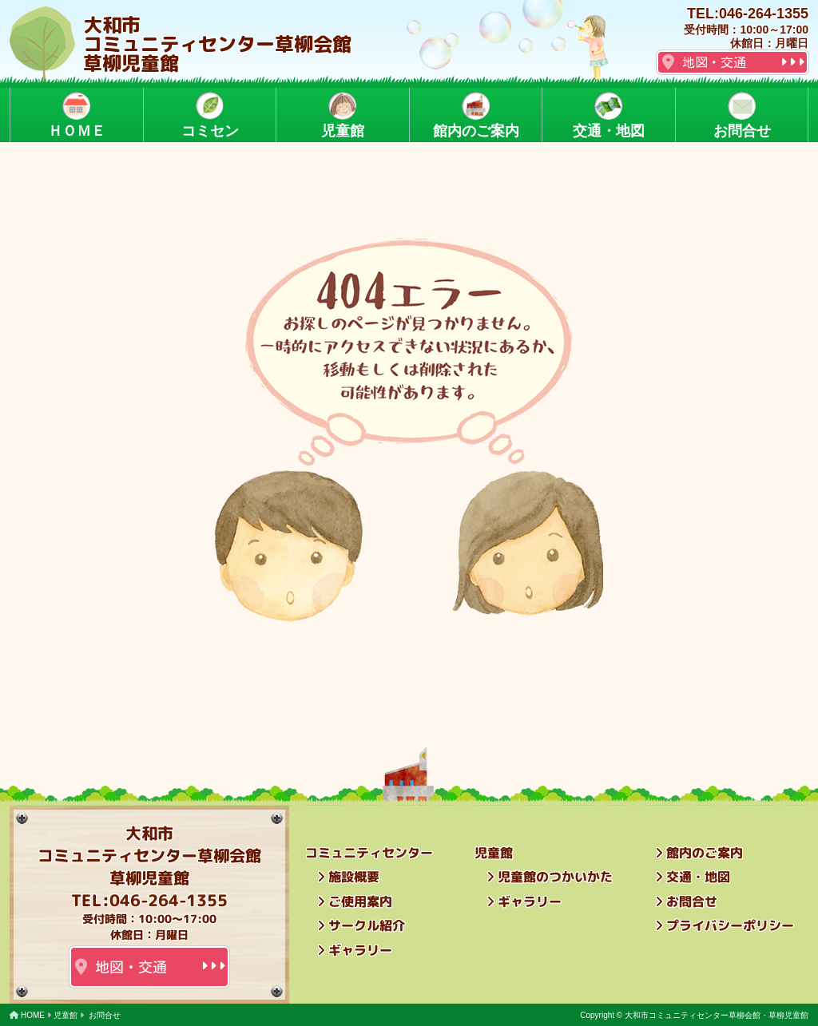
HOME (33, 1015)
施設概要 (353, 876)
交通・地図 (609, 115)
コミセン (209, 115)
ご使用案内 (360, 901)
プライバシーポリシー (730, 925)
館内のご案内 (475, 115)
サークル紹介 (366, 925)
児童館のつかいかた (555, 876)
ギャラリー (360, 950)
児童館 (342, 115)
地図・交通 (714, 62)
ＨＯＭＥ (76, 115)
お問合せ (741, 115)
